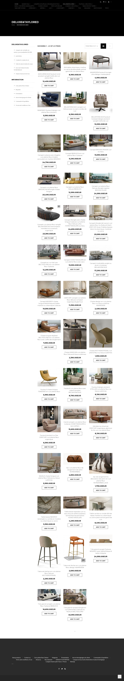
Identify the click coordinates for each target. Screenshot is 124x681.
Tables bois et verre (88, 6)
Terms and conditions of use (22, 105)
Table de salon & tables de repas (24, 64)
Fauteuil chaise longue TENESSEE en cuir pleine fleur (49, 390)
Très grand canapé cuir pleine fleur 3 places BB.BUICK (49, 605)
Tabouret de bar (20, 8)
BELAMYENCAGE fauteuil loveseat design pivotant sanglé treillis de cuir (100, 119)
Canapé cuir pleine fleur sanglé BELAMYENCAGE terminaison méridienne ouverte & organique (49, 227)
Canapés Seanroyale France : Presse (56, 661)
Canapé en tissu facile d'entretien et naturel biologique (89, 659)
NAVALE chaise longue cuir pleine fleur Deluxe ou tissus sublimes (49, 478)
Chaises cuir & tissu (71, 6)
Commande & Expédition (22, 101)
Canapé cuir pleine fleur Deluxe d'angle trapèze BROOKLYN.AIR (101, 188)
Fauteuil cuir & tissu (85, 4)
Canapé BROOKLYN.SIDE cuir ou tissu (101, 151)
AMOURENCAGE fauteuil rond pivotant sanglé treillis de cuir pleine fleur (49, 76)
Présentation (18, 93)
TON (79, 8)
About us (38, 659)
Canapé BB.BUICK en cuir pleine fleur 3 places (74, 154)
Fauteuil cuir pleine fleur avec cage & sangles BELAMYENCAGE (75, 390)
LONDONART (60, 8)
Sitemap (72, 661)
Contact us (27, 657)
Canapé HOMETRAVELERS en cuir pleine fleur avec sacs (75, 261)
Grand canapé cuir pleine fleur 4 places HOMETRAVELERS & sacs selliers (75, 424)
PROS (107, 8)
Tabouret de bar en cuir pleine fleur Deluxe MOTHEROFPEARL (49, 573)
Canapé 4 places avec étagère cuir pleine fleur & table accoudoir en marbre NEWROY (49, 157)
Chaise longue (43, 6)
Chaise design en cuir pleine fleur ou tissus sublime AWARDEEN (100, 303)
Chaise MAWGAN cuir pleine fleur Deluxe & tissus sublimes (75, 353)
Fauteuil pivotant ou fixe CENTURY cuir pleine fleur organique (49, 437)
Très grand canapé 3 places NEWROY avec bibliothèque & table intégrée (101, 551)
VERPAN (42, 8)
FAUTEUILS (18, 56)
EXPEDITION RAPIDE (62, 659)
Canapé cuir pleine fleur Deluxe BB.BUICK (75, 188)
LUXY (50, 8)
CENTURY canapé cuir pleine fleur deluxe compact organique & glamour (75, 300)
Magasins (87, 8)
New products (16, 657)
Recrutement (48, 659)
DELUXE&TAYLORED (68, 4)
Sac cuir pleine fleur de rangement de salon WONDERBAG (74, 470)
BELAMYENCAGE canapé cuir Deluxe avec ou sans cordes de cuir (74, 109)
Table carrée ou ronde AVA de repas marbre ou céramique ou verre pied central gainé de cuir (101, 516)
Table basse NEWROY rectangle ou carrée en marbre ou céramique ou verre (49, 519)
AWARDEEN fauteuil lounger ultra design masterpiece (100, 73)
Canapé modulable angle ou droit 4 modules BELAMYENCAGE (100, 265)
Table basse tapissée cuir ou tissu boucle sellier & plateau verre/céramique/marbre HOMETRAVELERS (75, 514)
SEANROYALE (25, 4)
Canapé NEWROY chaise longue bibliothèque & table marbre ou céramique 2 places (49, 303)
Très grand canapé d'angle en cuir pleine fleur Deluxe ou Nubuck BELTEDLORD (75, 609)
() (105, 1)
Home (16, 4)
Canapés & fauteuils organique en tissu (47, 4)
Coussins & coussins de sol (22, 60)
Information (17, 80)
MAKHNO (71, 8)
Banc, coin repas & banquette (24, 6)
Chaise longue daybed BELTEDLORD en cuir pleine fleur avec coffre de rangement (49, 337)
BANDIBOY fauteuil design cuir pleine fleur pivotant (49, 111)
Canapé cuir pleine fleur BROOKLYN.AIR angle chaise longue (49, 189)
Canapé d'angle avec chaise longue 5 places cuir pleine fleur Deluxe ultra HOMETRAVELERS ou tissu (75, 223)
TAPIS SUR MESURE (56, 6)
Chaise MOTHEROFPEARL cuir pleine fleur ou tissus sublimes (100, 352)
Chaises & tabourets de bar (22, 73)
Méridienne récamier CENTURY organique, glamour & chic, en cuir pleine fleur (100, 428)
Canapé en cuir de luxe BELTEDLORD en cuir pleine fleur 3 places (49, 264)
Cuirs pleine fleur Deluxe (22, 85)
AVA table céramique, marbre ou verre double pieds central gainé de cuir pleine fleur (75, 69)
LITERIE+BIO (32, 8)
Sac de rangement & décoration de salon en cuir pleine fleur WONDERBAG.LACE (101, 480)
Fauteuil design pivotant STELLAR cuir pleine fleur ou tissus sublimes (100, 389)
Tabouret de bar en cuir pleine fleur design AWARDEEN (74, 566)
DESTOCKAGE (98, 8)
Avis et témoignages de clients (23, 97)
